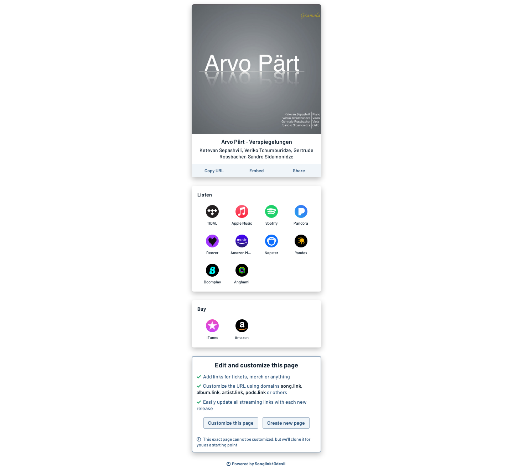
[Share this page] (299, 171)
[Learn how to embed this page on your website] (256, 171)
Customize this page (231, 423)
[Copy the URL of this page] (214, 171)
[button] (256, 404)
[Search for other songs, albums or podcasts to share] (256, 464)
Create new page (286, 423)
